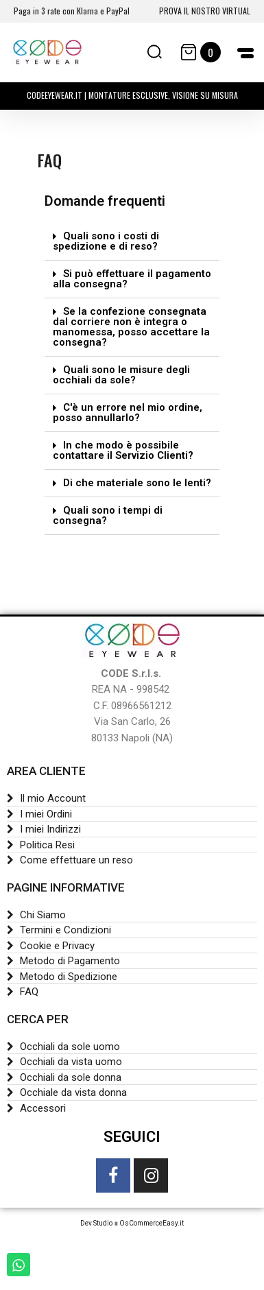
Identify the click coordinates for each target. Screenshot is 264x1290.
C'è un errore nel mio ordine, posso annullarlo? (127, 412)
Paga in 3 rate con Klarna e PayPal (72, 10)
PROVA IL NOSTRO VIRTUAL (204, 10)
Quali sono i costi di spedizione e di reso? (106, 241)
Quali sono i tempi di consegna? (108, 515)
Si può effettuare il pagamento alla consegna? (132, 278)
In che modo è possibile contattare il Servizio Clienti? (123, 450)
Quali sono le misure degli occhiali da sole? (121, 374)
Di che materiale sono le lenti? (137, 483)
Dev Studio (96, 1223)
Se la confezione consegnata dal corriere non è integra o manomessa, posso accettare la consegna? (131, 326)
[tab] (132, 242)
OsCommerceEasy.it (151, 1223)
